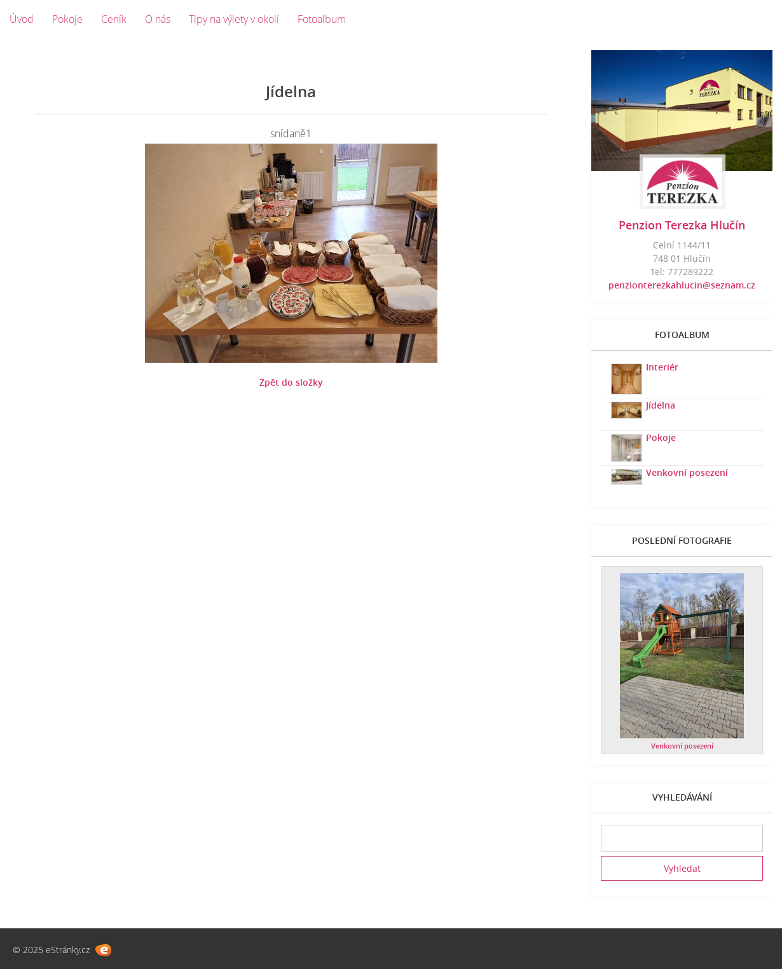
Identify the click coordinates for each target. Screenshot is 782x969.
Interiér (662, 367)
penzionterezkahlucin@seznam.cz (681, 285)
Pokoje (67, 19)
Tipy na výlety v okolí (234, 19)
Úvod (22, 19)
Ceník (114, 19)
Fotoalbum (322, 19)
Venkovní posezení (687, 472)
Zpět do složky (291, 382)
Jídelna (660, 405)
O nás (157, 19)
